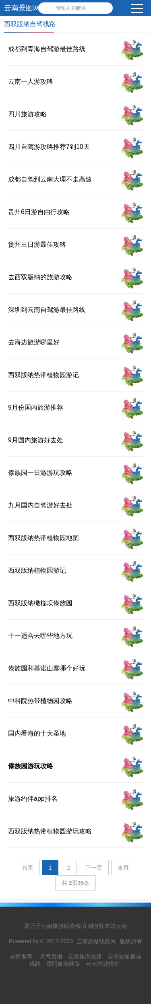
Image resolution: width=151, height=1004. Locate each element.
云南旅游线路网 (96, 941)
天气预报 (51, 956)
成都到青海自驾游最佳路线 (46, 48)
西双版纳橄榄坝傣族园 (40, 603)
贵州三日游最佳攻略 (37, 244)
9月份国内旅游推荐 (35, 407)
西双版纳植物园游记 (37, 570)
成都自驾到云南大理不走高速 (50, 179)
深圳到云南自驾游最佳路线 (46, 309)
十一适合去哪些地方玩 (40, 635)
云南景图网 (22, 8)
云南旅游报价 (103, 964)
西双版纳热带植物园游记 (43, 374)
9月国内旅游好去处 (35, 440)
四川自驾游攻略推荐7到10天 (49, 146)
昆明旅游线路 (63, 964)
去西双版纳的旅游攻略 (40, 277)
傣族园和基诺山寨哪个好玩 (46, 668)
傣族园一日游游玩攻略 (40, 472)
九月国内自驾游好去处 (40, 505)
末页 (123, 867)
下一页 (93, 867)
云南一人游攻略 (30, 81)
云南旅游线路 (85, 956)
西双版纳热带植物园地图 (43, 537)
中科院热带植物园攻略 (40, 700)
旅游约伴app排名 (33, 798)
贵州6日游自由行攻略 (39, 211)
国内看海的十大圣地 (37, 733)
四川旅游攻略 (27, 114)
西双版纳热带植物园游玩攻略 (50, 831)
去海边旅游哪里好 (34, 342)
